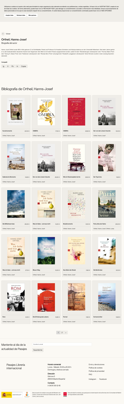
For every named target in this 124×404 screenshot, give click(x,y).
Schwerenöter (97, 317)
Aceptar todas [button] (9, 15)
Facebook (103, 379)
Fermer (65, 317)
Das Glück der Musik (69, 270)
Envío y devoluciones (96, 364)
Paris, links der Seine (99, 224)
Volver (5, 34)
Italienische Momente (9, 177)
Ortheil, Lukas (110, 228)
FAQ (90, 374)
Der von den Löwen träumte (101, 131)
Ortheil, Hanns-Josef (9, 135)
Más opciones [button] (32, 15)
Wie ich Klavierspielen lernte (71, 177)
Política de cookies (95, 368)
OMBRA (35, 131)
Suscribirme (37, 350)
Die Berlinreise (97, 270)
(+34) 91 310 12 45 (54, 386)
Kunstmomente (7, 131)
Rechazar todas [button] (21, 15)
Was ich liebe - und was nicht (41, 224)
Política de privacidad (96, 371)
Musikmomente (68, 224)
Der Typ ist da (97, 177)
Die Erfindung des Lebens (41, 317)
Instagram (92, 379)
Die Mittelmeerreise (9, 224)
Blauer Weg (36, 270)
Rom (4, 317)
